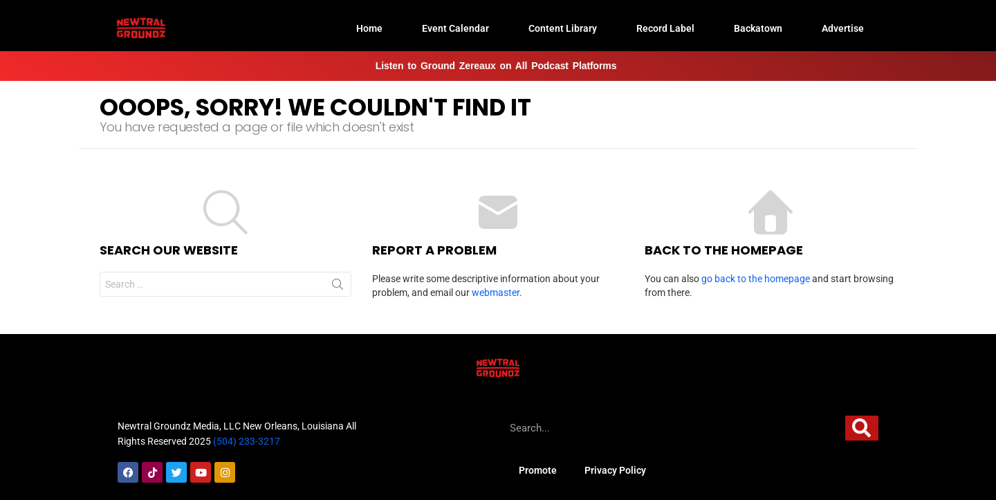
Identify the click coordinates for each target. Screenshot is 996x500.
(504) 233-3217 (246, 441)
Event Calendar (455, 28)
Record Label (665, 28)
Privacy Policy (615, 470)
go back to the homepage (755, 278)
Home (369, 28)
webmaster (495, 292)
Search (337, 287)
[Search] (861, 428)
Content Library (562, 28)
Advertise (843, 28)
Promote (538, 470)
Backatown (758, 28)
